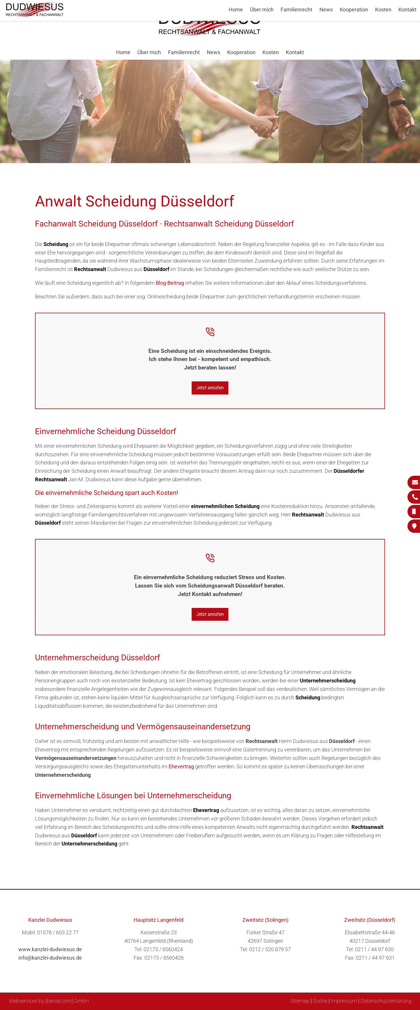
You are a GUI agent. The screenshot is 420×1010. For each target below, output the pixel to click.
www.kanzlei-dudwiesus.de (50, 949)
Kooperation (241, 52)
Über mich (149, 52)
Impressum (344, 1001)
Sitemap (299, 1001)
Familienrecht (184, 52)
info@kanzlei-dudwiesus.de (50, 958)
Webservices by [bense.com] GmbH (49, 1001)
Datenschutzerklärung (385, 1001)
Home (123, 52)
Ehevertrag (181, 766)
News (213, 52)
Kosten (270, 52)
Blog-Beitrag (170, 283)
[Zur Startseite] (210, 34)
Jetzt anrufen (210, 387)
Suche (320, 1001)
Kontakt (295, 52)
